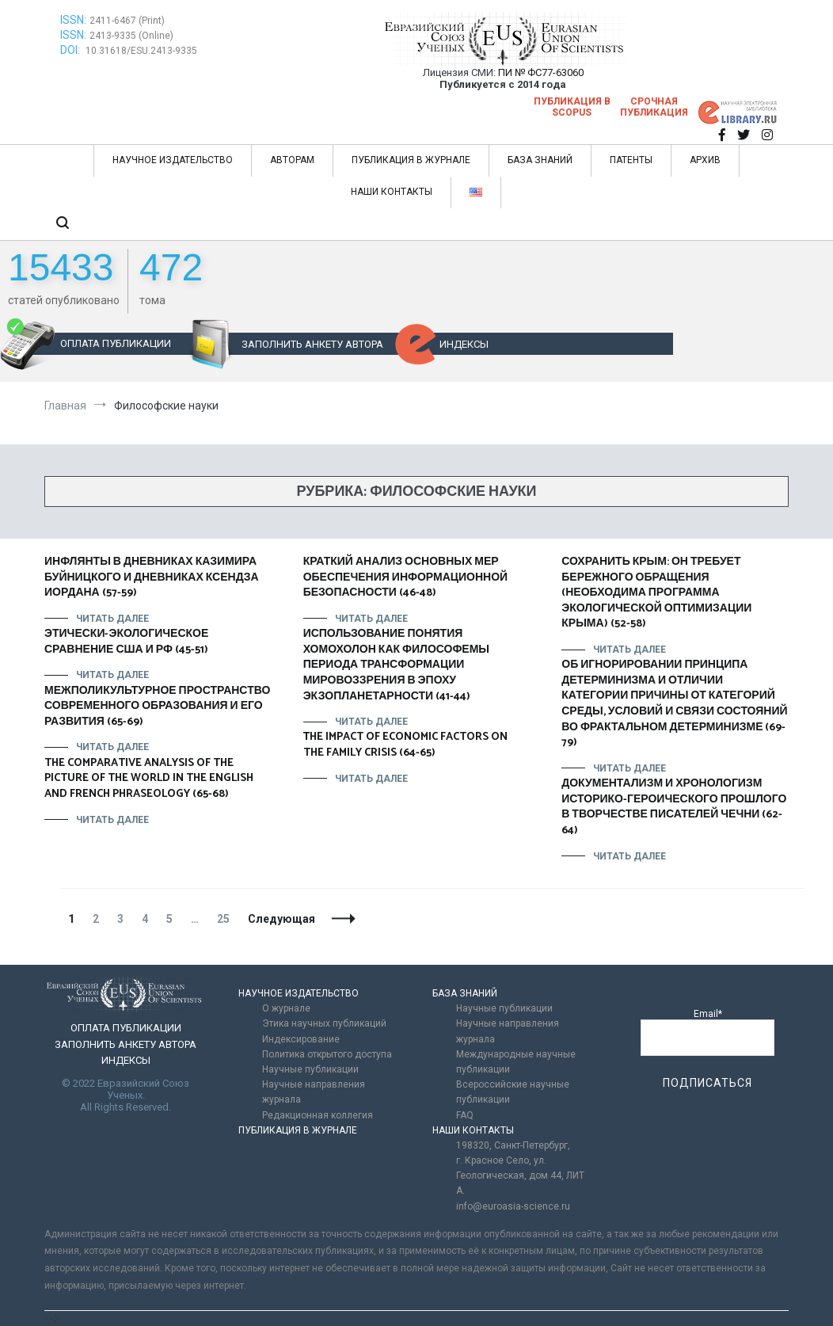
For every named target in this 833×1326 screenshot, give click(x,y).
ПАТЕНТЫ (631, 160)
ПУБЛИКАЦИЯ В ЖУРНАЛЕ (411, 160)
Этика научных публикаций (324, 1023)
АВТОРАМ (292, 160)
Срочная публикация (654, 107)
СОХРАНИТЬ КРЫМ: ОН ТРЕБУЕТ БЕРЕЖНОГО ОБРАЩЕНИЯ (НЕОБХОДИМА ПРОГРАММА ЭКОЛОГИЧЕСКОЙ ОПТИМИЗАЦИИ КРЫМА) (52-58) (656, 593)
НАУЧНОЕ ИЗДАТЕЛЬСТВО (172, 160)
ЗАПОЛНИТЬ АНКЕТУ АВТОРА (312, 344)
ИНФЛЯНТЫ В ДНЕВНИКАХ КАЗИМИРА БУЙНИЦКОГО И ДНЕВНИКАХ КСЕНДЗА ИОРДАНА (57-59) (151, 577)
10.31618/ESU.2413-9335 (141, 50)
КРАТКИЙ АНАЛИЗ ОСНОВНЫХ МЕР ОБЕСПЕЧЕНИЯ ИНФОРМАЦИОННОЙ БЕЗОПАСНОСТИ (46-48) (405, 577)
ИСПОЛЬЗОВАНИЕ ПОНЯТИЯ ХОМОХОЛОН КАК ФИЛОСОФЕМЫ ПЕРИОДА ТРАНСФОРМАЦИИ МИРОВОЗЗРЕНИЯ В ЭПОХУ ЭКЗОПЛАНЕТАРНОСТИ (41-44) (396, 665)
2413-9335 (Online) (131, 35)
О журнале (286, 1008)
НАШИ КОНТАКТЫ (391, 191)
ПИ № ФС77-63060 (541, 72)
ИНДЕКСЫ (464, 344)
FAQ (465, 1115)
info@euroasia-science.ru (513, 1206)
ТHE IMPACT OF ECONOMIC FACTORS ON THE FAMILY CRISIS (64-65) (405, 745)
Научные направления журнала (313, 1092)
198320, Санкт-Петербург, (513, 1145)
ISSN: (73, 19)
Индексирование (301, 1039)
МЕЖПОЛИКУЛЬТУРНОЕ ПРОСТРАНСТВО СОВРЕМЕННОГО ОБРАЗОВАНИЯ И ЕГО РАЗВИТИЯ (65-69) (157, 706)
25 (227, 919)
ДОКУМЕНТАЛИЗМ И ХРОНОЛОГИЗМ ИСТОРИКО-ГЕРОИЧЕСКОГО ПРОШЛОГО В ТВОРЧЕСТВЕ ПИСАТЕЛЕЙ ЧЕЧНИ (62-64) (673, 807)
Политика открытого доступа (327, 1054)
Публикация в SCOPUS (572, 107)
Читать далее (112, 618)
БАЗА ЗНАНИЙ (540, 160)
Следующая (281, 919)
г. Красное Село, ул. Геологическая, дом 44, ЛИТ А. (520, 1175)
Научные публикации (310, 1069)
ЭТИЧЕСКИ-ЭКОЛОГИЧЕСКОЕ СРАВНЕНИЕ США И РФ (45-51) (126, 642)
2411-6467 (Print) (127, 20)
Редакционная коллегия (317, 1115)
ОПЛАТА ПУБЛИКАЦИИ (115, 343)
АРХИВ (705, 160)
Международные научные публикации (516, 1062)
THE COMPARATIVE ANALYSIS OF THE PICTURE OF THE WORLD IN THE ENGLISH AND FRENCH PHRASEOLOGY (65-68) (148, 778)
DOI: (71, 50)
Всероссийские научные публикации (512, 1092)
